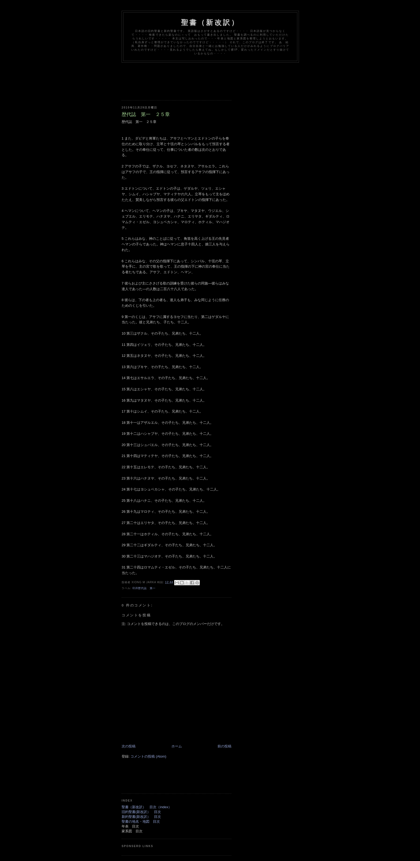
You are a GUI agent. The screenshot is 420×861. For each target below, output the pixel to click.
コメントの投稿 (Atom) (148, 756)
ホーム (176, 746)
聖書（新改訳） (210, 22)
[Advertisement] (219, 77)
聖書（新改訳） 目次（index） (147, 807)
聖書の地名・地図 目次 (141, 821)
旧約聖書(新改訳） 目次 (141, 812)
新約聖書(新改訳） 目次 (141, 817)
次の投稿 (129, 746)
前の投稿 (224, 746)
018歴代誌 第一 (144, 588)
